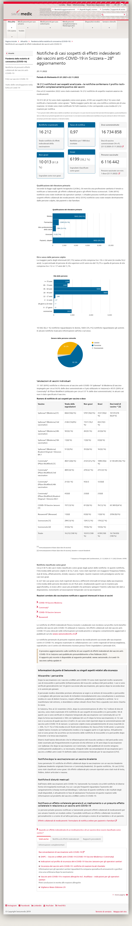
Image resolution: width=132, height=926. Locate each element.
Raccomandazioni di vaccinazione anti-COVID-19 (60, 852)
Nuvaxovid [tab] (43, 617)
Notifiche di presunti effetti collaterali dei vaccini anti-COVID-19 (17, 70)
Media (69, 5)
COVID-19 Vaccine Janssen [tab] (49, 612)
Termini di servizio (104, 911)
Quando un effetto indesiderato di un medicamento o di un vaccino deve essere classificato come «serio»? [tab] (79, 831)
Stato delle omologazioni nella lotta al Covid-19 (19, 86)
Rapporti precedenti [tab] (92, 839)
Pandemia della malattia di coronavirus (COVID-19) (51, 41)
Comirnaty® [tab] (43, 608)
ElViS (108, 5)
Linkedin (38, 905)
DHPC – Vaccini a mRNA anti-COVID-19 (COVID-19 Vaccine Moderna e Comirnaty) (77, 856)
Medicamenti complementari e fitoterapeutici (70, 24)
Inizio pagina (119, 895)
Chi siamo (12, 31)
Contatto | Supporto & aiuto (112, 9)
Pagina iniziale (11, 41)
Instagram (12, 905)
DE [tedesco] (115, 5)
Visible (21, 31)
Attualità (12, 22)
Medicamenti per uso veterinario (49, 23)
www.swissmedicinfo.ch (64, 634)
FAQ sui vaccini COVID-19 (16, 79)
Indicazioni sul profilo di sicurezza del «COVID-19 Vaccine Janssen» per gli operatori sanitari (81, 861)
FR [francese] (119, 5)
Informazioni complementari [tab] (51, 845)
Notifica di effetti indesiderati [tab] (66, 839)
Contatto (62, 5)
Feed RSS (62, 905)
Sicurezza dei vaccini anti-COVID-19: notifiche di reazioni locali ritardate (73, 866)
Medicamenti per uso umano (27, 23)
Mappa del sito (120, 911)
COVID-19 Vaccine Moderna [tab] (50, 603)
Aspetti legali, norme (87, 9)
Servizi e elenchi (109, 22)
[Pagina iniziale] (42, 12)
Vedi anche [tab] (44, 839)
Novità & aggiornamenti (64, 9)
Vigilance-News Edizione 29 (53, 887)
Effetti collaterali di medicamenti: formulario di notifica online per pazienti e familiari (76, 820)
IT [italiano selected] (121, 5)
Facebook (25, 905)
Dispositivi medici (92, 22)
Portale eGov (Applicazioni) (96, 5)
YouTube (49, 905)
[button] (103, 14)
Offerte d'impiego (79, 5)
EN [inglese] (125, 5)
